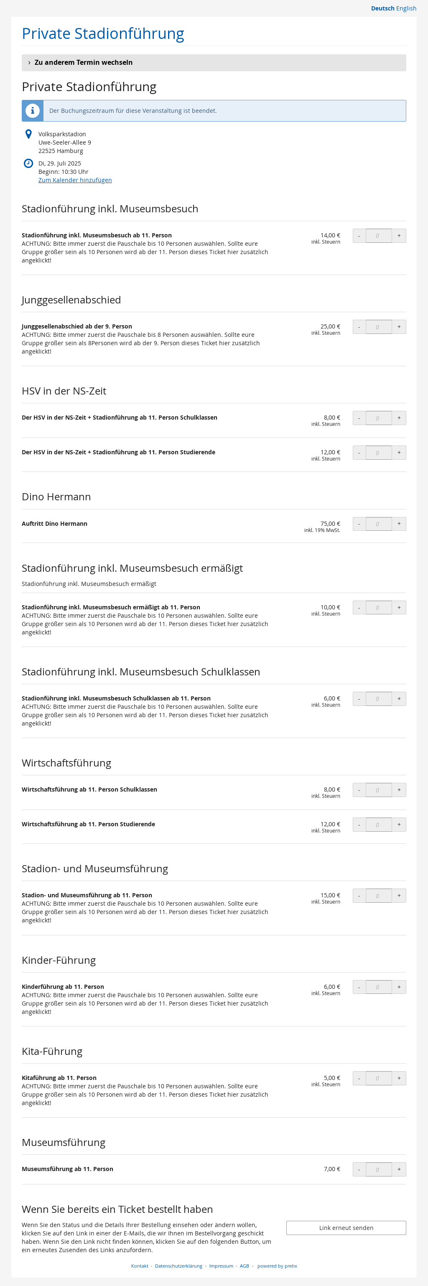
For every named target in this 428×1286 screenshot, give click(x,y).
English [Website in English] (406, 8)
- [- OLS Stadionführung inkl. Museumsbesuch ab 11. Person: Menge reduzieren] (359, 235)
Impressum (221, 1266)
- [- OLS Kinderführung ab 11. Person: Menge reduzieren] (359, 987)
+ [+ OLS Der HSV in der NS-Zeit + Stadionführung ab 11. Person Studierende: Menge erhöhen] (399, 452)
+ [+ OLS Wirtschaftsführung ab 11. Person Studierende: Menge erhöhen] (399, 824)
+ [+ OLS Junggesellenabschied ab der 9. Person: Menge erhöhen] (399, 327)
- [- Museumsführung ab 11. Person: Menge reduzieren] (359, 1169)
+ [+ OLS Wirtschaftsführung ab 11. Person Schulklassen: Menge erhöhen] (399, 790)
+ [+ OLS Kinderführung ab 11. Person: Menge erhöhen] (399, 987)
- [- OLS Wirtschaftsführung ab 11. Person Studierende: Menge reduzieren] (359, 824)
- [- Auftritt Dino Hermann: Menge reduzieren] (359, 523)
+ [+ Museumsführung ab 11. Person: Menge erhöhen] (399, 1169)
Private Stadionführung (103, 33)
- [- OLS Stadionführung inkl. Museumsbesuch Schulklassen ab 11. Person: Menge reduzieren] (359, 699)
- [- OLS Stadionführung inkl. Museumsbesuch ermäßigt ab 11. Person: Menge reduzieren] (359, 607)
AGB (244, 1266)
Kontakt (139, 1266)
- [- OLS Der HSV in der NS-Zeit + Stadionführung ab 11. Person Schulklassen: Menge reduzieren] (359, 418)
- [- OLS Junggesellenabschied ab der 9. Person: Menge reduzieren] (359, 327)
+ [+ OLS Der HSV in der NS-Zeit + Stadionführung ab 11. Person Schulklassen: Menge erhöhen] (399, 418)
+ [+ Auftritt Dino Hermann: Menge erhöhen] (399, 523)
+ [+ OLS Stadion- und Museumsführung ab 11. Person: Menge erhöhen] (399, 895)
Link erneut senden (346, 1228)
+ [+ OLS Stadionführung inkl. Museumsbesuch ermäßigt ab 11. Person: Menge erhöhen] (399, 607)
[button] (214, 63)
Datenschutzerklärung (178, 1266)
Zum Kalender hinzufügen (75, 180)
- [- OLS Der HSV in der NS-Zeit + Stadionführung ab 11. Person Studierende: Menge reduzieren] (359, 452)
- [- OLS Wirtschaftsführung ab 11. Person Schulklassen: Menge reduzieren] (359, 790)
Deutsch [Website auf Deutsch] (383, 8)
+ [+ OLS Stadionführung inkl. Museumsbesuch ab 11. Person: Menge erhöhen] (399, 235)
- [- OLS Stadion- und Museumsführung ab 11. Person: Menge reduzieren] (359, 895)
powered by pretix (277, 1266)
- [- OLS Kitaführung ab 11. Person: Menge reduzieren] (359, 1078)
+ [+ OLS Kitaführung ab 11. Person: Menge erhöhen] (399, 1078)
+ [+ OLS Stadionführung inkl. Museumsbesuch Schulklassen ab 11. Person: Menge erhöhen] (399, 699)
